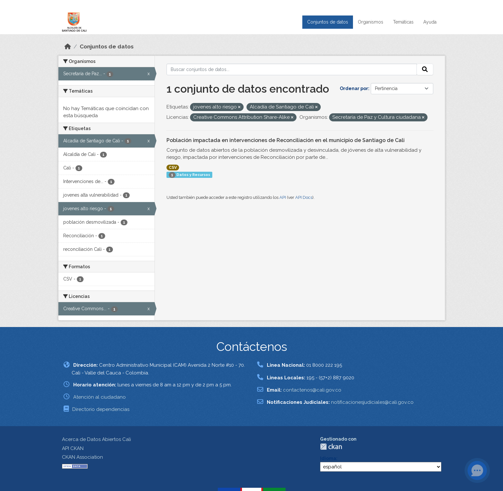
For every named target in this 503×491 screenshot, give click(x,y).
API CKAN (73, 448)
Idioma (328, 458)
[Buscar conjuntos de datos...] (291, 69)
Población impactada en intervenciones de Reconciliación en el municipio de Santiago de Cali (285, 140)
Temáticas (403, 22)
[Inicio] (68, 46)
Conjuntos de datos (327, 22)
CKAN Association (82, 457)
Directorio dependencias (100, 409)
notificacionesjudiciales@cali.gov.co (372, 402)
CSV (173, 167)
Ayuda (430, 22)
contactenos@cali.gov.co (312, 390)
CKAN (331, 446)
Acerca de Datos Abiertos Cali (96, 439)
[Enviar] (425, 69)
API (282, 197)
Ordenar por (354, 88)
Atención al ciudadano (99, 397)
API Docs (303, 197)
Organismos (370, 22)
